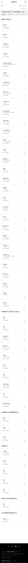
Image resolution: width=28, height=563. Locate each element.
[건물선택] (3, 5)
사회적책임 (9, 556)
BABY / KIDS (11, 14)
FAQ (24, 553)
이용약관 (19, 553)
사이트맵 (18, 551)
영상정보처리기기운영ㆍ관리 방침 (8, 553)
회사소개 (3, 551)
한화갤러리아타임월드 (6, 558)
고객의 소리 (15, 556)
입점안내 (3, 556)
